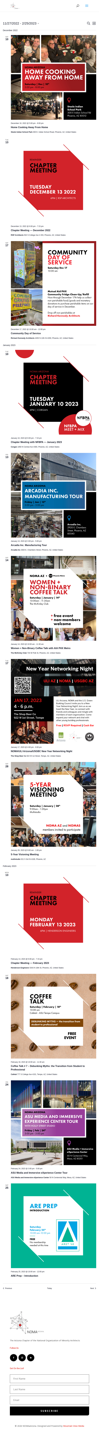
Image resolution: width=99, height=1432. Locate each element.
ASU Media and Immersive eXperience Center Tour (39, 1173)
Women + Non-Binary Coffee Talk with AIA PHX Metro (41, 648)
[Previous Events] (7, 1288)
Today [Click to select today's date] (49, 1288)
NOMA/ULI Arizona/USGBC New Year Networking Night (41, 751)
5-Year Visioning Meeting (25, 854)
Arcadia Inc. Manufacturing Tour (29, 545)
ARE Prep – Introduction (24, 1276)
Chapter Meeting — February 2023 (30, 963)
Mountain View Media (73, 1426)
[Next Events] (93, 1288)
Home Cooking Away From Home (29, 127)
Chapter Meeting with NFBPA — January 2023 (36, 442)
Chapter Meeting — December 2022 (30, 230)
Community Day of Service (26, 333)
